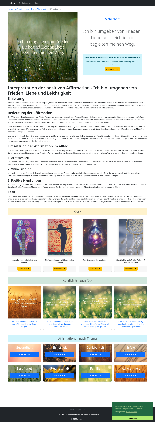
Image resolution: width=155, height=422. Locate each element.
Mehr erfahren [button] (131, 412)
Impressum (80, 409)
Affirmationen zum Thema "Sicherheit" (30, 9)
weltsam (12, 3)
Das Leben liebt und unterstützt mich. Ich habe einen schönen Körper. (24, 324)
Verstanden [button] (132, 418)
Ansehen (24, 354)
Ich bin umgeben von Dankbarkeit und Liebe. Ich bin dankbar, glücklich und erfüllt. (60, 324)
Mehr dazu (24, 268)
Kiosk (37, 3)
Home (10, 9)
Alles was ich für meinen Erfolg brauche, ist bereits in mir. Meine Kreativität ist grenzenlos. (131, 324)
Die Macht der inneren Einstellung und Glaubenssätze (77, 415)
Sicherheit (112, 19)
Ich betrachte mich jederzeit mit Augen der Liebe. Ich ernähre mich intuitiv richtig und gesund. (95, 324)
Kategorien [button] (27, 3)
